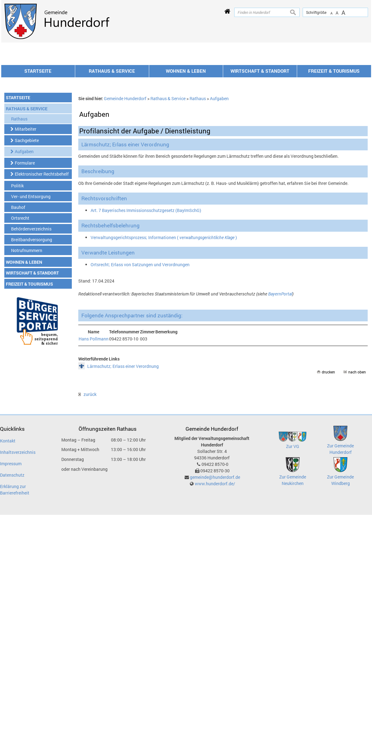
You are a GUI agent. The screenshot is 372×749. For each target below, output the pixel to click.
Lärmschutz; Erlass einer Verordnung (123, 449)
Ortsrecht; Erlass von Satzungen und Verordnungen (140, 348)
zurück (87, 477)
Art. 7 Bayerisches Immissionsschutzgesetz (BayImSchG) (146, 293)
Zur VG (292, 529)
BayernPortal (280, 377)
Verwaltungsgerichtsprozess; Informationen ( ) (164, 321)
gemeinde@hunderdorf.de (215, 560)
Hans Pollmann (93, 422)
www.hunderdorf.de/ (215, 567)
